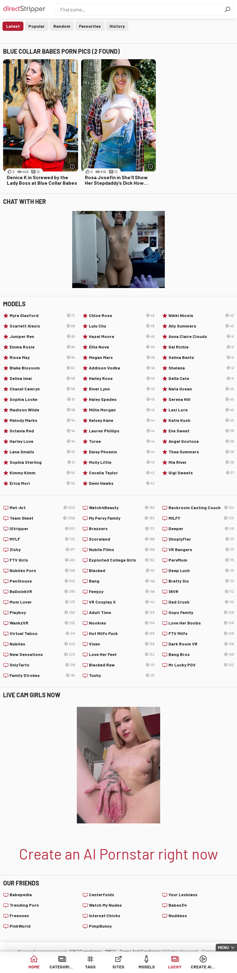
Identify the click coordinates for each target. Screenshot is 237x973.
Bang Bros (201, 654)
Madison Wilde (42, 410)
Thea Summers (201, 452)
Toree (121, 441)
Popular (36, 26)
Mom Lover (42, 602)
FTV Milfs (201, 633)
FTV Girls (42, 560)
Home (34, 966)
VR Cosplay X (121, 602)
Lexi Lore (201, 410)
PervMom (201, 560)
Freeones (19, 915)
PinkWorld (20, 926)
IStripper (42, 528)
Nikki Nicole (201, 315)
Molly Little (121, 462)
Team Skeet (42, 518)
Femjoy (121, 591)
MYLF (42, 539)
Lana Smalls (42, 452)
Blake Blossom (42, 368)
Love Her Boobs (201, 623)
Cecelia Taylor (121, 472)
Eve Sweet (201, 431)
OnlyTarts (42, 665)
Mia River (201, 462)
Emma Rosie (42, 347)
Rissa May (42, 357)
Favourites (90, 26)
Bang (121, 581)
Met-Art (42, 507)
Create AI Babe (203, 966)
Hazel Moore (121, 336)
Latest (13, 26)
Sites (118, 966)
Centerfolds (101, 894)
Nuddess (177, 915)
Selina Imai (42, 378)
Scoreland (121, 539)
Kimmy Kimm (42, 472)
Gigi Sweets (201, 472)
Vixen (121, 644)
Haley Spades (121, 399)
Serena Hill (201, 399)
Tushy (121, 675)
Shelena (201, 368)
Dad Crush (201, 602)
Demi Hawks (121, 483)
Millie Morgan (121, 410)
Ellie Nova (121, 347)
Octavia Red (42, 431)
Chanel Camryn (42, 389)
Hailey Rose (121, 378)
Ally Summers (201, 326)
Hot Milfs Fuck (121, 633)
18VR (201, 591)
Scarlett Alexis (42, 326)
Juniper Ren (42, 336)
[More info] (73, 166)
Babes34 (177, 905)
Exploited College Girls (121, 560)
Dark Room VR (201, 644)
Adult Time (121, 612)
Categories (61, 966)
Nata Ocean (201, 389)
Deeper (201, 528)
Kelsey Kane (121, 420)
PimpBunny (100, 926)
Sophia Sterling (42, 462)
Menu (223, 947)
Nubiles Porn (42, 570)
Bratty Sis (201, 581)
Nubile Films (121, 549)
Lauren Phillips (121, 431)
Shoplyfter (201, 539)
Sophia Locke (42, 399)
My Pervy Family (121, 518)
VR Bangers (201, 549)
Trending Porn (24, 905)
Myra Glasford (42, 315)
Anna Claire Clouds (201, 336)
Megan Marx (121, 357)
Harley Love (42, 441)
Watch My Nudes (105, 905)
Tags (90, 966)
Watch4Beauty (121, 507)
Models (147, 966)
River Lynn (121, 389)
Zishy (42, 549)
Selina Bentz (201, 357)
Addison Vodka (121, 368)
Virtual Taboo (42, 633)
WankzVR (42, 623)
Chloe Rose (121, 315)
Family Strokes (42, 675)
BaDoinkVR (42, 591)
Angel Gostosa (201, 441)
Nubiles (42, 644)
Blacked (121, 570)
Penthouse (42, 581)
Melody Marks (42, 420)
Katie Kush (201, 420)
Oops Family (201, 612)
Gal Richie (201, 347)
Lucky (174, 966)
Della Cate (201, 378)
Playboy (42, 612)
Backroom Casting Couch (201, 507)
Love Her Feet (121, 654)
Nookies (121, 623)
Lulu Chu (121, 326)
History (117, 26)
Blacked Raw (121, 665)
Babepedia (21, 894)
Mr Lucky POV (201, 665)
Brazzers (121, 528)
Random (61, 26)
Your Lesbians (183, 894)
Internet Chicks (104, 915)
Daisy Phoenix (121, 452)
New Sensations (42, 654)
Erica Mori (42, 483)
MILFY (201, 518)
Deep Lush (201, 570)
